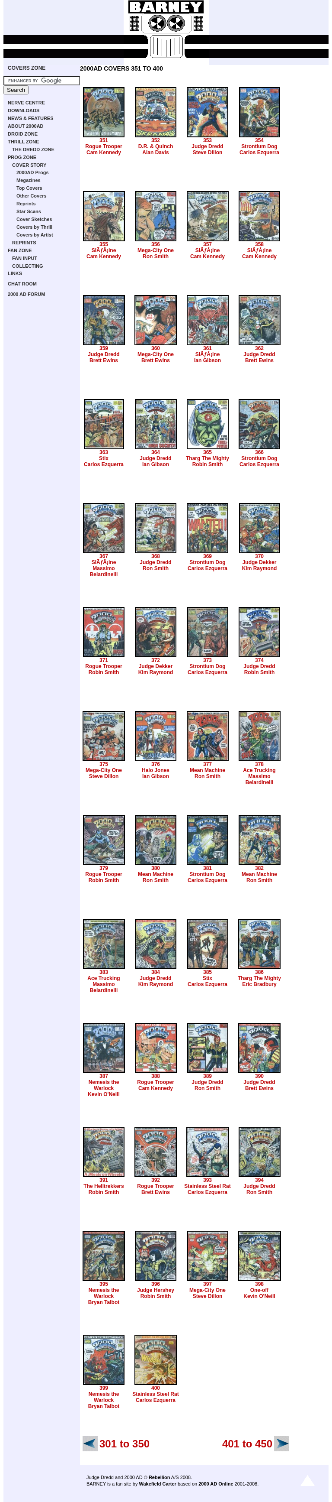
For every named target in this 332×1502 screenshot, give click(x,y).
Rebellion (159, 1477)
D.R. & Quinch (155, 146)
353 (207, 140)
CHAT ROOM (22, 283)
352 (155, 140)
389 (207, 1076)
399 (103, 1388)
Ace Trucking (259, 770)
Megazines (28, 180)
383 (103, 972)
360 (155, 348)
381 (207, 868)
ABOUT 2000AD (26, 126)
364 (155, 452)
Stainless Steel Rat (207, 1186)
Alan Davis (155, 152)
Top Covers (29, 188)
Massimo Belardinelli (104, 571)
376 (155, 764)
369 (207, 556)
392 (155, 1180)
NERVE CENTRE (26, 102)
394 (259, 1180)
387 (103, 1076)
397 (207, 1284)
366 (259, 452)
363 (103, 452)
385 (207, 972)
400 (155, 1388)
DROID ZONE (23, 133)
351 (103, 140)
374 (259, 660)
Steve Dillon (208, 152)
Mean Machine (207, 770)
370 (259, 556)
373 (207, 660)
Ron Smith (156, 256)
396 (155, 1284)
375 (103, 764)
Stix (104, 458)
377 (207, 764)
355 (103, 244)
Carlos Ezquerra (259, 152)
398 (259, 1284)
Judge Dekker (260, 562)
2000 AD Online (215, 1483)
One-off (259, 1290)
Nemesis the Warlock (104, 1085)
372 (155, 660)
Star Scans (28, 211)
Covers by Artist (34, 234)
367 (103, 556)
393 (207, 1180)
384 (155, 972)
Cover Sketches (34, 219)
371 (103, 660)
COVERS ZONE (26, 68)
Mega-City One (155, 250)
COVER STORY (29, 165)
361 (207, 348)
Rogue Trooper (103, 146)
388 (155, 1076)
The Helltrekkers (103, 1186)
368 (155, 556)
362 (259, 348)
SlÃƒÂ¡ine (104, 250)
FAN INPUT (24, 258)
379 (103, 868)
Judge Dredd (207, 146)
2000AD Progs (32, 172)
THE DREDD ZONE (33, 149)
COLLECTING (27, 266)
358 (259, 244)
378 (259, 764)
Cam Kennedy (103, 152)
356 (155, 244)
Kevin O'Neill (104, 1094)
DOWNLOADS (23, 110)
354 (259, 140)
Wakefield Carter (157, 1483)
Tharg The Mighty (207, 458)
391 (103, 1180)
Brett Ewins (103, 360)
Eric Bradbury (259, 984)
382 (259, 868)
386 (259, 972)
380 (155, 868)
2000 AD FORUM (26, 294)
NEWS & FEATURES (31, 118)
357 (207, 244)
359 (103, 348)
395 (103, 1284)
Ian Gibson (207, 360)
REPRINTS (24, 242)
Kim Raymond (259, 568)
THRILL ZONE (23, 141)
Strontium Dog (259, 146)
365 (207, 452)
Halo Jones (155, 770)
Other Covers (31, 195)
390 (259, 1076)
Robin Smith (207, 464)
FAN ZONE (20, 250)
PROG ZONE (22, 157)
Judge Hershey (155, 1290)
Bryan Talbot (103, 1302)
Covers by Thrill (34, 227)
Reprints (26, 203)
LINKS (15, 273)
